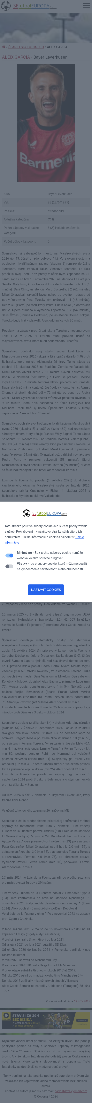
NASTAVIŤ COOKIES (46, 589)
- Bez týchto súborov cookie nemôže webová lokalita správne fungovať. (50, 555)
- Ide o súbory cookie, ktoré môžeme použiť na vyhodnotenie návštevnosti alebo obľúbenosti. (52, 566)
